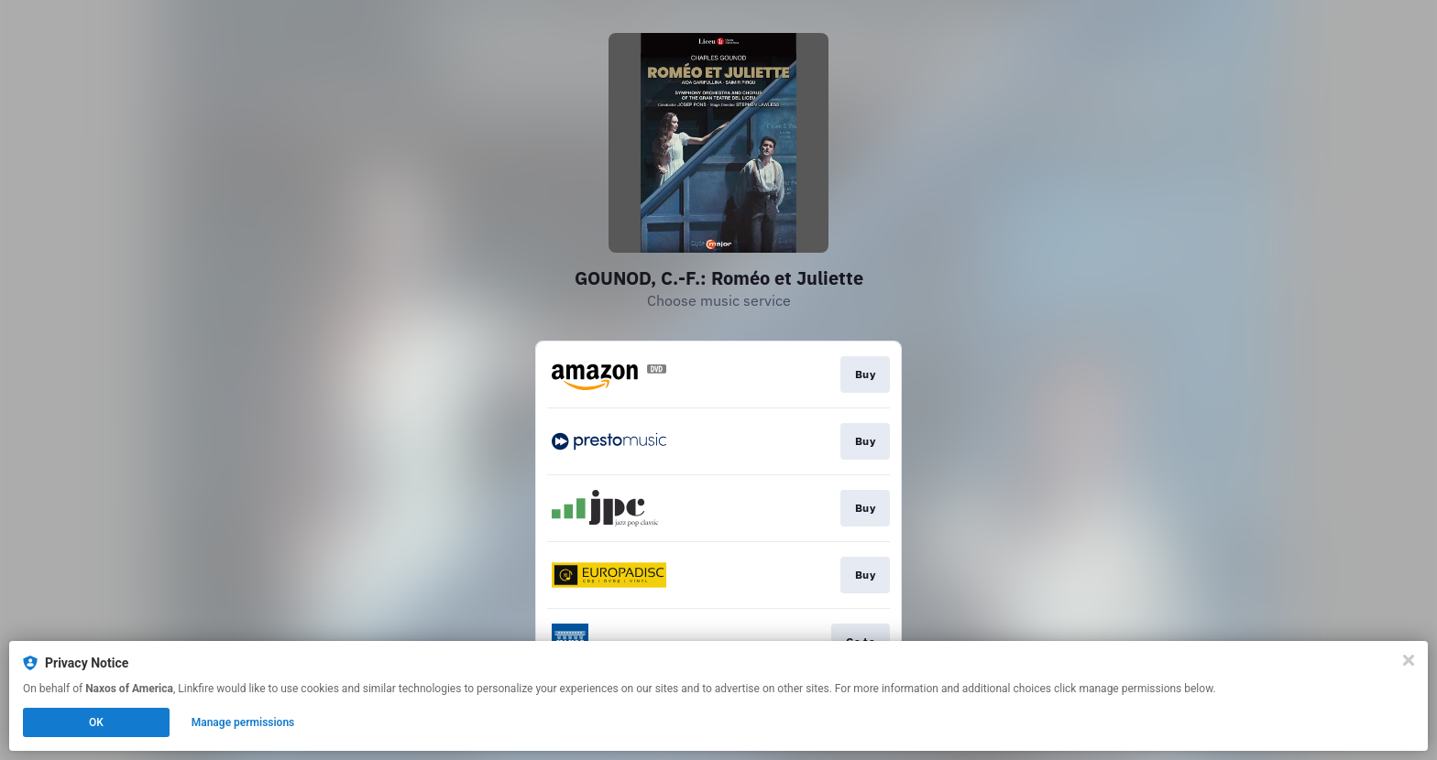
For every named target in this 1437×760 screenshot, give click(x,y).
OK (96, 722)
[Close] (1408, 660)
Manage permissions (243, 722)
